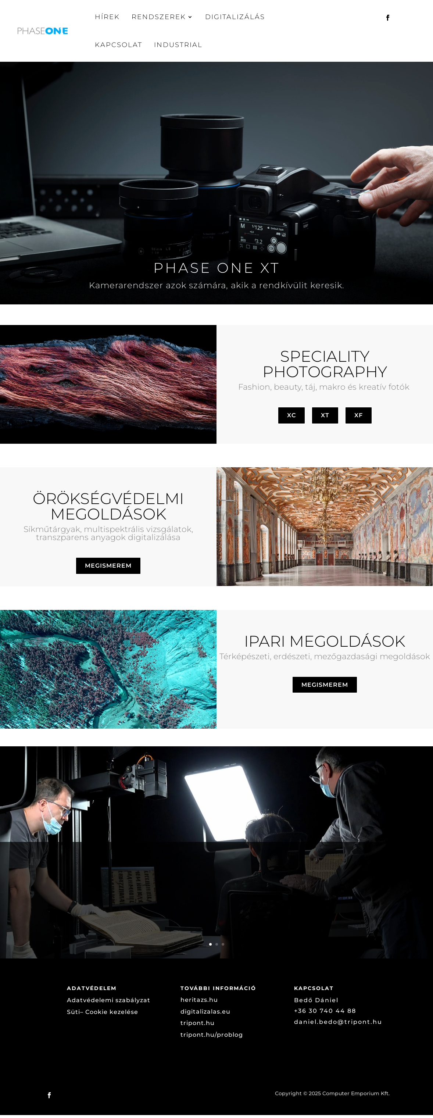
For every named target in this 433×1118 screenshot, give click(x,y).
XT (325, 418)
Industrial (178, 45)
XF (358, 418)
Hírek (107, 17)
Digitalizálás (235, 17)
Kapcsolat (118, 45)
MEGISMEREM (108, 568)
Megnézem (348, 928)
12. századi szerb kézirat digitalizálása (156, 871)
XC (291, 418)
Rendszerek (159, 17)
